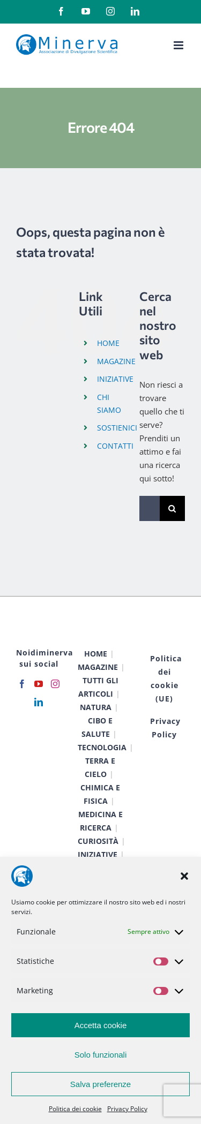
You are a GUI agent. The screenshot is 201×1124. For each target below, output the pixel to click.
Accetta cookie (101, 1025)
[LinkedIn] (38, 702)
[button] (184, 876)
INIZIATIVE (115, 379)
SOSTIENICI (117, 428)
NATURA (95, 707)
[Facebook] (22, 684)
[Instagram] (55, 684)
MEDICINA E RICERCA (100, 821)
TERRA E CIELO (100, 767)
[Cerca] (172, 508)
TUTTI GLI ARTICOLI (98, 687)
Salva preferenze (100, 1084)
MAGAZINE (116, 361)
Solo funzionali (101, 1054)
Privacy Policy (127, 1108)
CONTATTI (115, 446)
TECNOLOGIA (102, 747)
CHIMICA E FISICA (100, 794)
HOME (108, 343)
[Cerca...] (149, 508)
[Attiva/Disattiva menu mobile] (179, 45)
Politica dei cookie (75, 1108)
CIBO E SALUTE (97, 727)
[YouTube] (38, 684)
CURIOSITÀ (98, 841)
